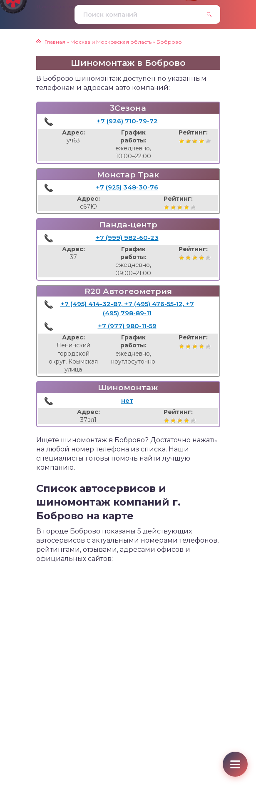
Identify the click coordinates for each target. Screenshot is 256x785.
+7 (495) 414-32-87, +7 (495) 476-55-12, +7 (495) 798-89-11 (127, 308)
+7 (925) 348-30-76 (127, 187)
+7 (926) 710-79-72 (127, 121)
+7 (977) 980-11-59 (127, 326)
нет (127, 400)
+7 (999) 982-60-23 (127, 238)
